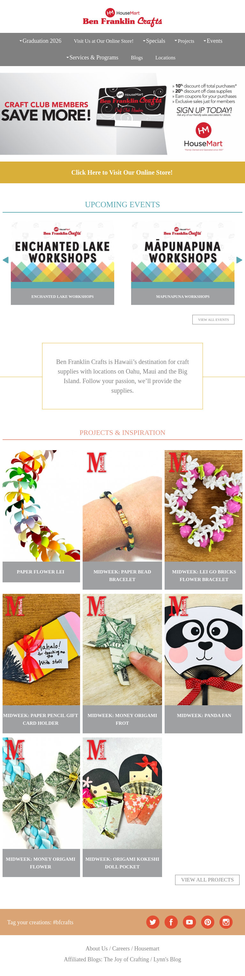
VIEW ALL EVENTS (213, 320)
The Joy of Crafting (126, 959)
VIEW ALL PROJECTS (207, 880)
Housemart (147, 948)
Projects (186, 41)
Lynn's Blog (167, 959)
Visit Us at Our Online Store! (104, 41)
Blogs (137, 57)
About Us (96, 948)
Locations (165, 57)
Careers (121, 948)
